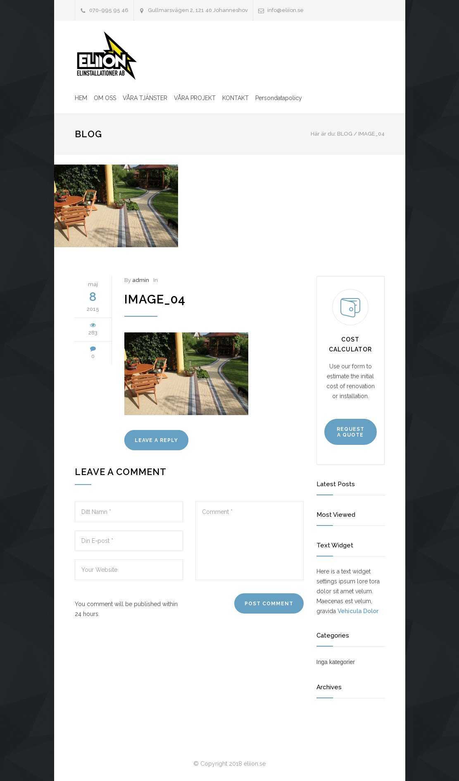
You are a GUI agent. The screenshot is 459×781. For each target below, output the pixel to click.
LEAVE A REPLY (156, 440)
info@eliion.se (285, 10)
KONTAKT (235, 98)
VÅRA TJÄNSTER (145, 98)
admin (140, 280)
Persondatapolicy (278, 98)
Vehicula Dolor (358, 611)
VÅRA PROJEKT (195, 98)
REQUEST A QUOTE (350, 432)
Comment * (249, 541)
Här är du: (323, 134)
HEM (81, 98)
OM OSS (105, 98)
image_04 (155, 299)
